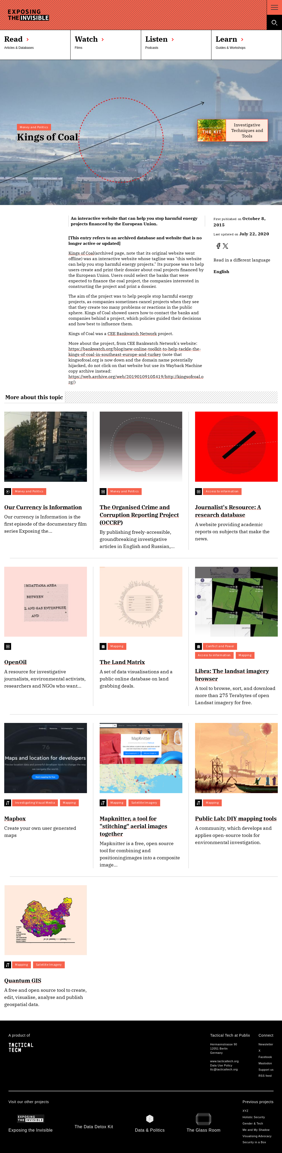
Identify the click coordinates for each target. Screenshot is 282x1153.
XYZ (245, 1110)
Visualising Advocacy (257, 1136)
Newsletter (265, 1044)
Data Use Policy (221, 1065)
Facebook (265, 1057)
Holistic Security (254, 1117)
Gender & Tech (253, 1123)
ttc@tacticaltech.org (224, 1069)
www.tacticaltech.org (224, 1061)
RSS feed (265, 1075)
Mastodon (265, 1063)
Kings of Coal (81, 253)
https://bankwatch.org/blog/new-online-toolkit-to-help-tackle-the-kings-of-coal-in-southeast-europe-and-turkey (134, 351)
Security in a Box (254, 1142)
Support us (266, 1069)
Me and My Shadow (256, 1129)
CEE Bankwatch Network (132, 333)
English (221, 271)
